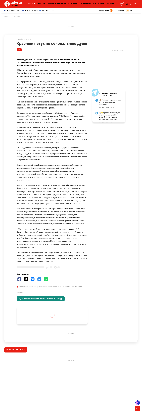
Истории (41, 4)
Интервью (72, 4)
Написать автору (117, 50)
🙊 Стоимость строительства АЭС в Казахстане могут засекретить (110, 102)
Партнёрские (99, 4)
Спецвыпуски (85, 4)
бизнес (20, 293)
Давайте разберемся (57, 4)
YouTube (110, 4)
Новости (31, 4)
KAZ (135, 4)
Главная (7, 17)
